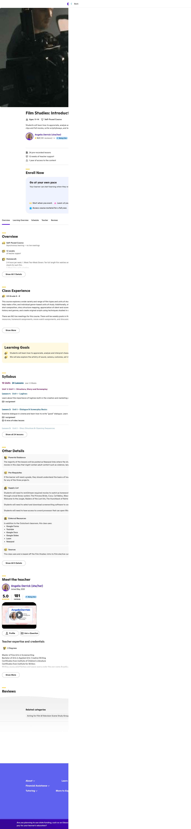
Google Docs (12, 533)
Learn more (164, 823)
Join (94, 196)
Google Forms (12, 527)
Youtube (10, 530)
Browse (99, 4)
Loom (8, 539)
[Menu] (120, 4)
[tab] (6, 221)
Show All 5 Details (14, 564)
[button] (94, 649)
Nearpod (10, 542)
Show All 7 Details (14, 275)
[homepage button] (80, 4)
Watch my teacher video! (94, 145)
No (145, 823)
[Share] (180, 11)
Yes (133, 823)
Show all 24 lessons (14, 435)
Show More (11, 331)
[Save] (185, 11)
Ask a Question (29, 634)
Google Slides (12, 536)
